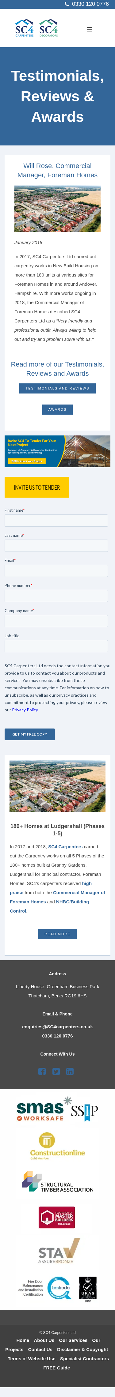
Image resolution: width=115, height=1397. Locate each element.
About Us (44, 1340)
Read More (57, 934)
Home (22, 1340)
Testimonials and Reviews (57, 388)
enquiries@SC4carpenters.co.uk (57, 1026)
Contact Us (40, 1349)
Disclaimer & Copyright (82, 1349)
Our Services (73, 1340)
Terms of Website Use (31, 1358)
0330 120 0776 (57, 1035)
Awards (57, 409)
